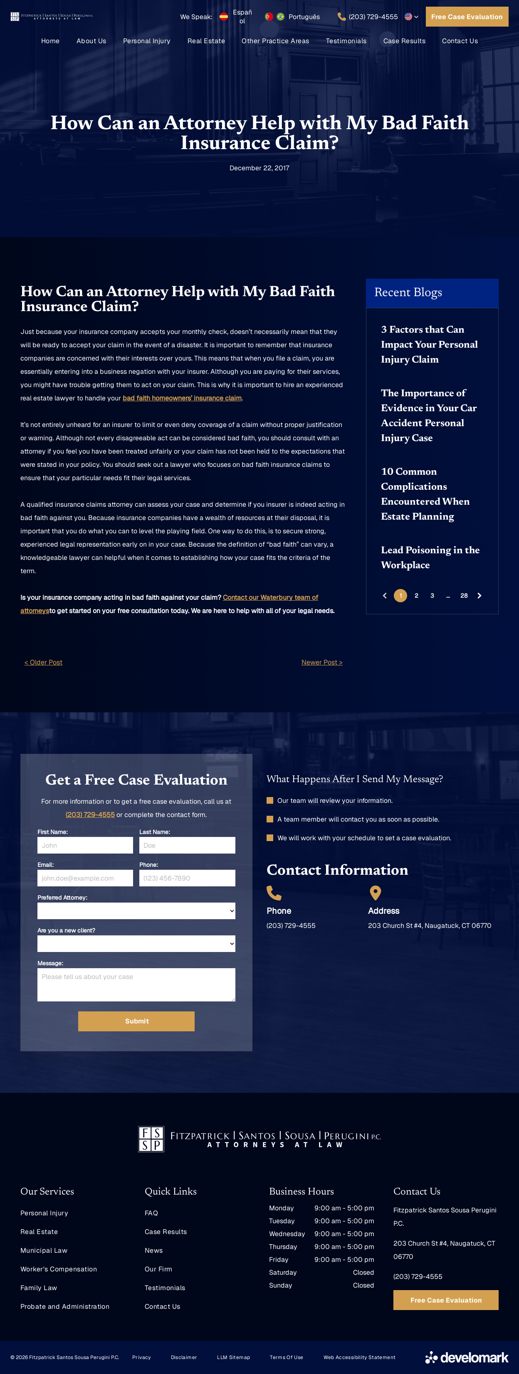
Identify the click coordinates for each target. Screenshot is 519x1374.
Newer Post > (322, 662)
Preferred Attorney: (62, 897)
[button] (412, 16)
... (448, 595)
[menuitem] (50, 41)
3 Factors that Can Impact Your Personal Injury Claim (429, 345)
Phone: (148, 865)
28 (463, 595)
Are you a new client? (66, 930)
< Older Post (43, 662)
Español (242, 16)
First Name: (52, 832)
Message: (50, 963)
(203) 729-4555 (90, 814)
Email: (45, 865)
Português (304, 16)
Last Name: (154, 832)
